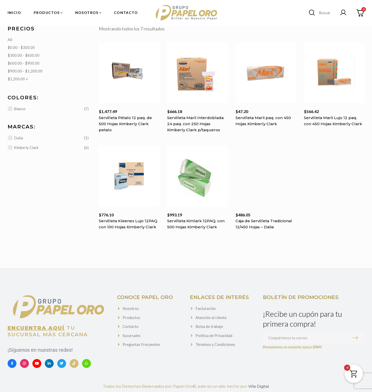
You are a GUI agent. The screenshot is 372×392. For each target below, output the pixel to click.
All (10, 39)
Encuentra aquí (36, 328)
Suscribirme (356, 338)
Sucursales (132, 335)
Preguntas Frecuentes (141, 344)
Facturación (205, 308)
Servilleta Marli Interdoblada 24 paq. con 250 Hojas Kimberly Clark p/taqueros (195, 124)
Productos (131, 317)
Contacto (131, 326)
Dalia (15, 137)
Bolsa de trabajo (209, 326)
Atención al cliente (211, 317)
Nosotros (131, 308)
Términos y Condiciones (215, 344)
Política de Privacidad (213, 335)
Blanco (17, 108)
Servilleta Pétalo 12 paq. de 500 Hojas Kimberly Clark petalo (125, 123)
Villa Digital (258, 386)
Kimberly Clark (23, 147)
